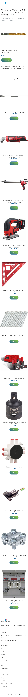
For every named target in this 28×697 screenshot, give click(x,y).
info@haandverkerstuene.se (8, 640)
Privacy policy (4, 686)
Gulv (2, 662)
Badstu (3, 651)
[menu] (25, 3)
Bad (2, 649)
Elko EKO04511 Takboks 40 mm (14, 467)
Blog (2, 678)
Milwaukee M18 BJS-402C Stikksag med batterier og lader (14, 246)
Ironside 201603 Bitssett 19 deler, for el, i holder (14, 511)
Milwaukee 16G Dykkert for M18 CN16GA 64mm (14, 335)
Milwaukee (14, 50)
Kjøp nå (6, 60)
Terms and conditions (6, 683)
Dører (2, 657)
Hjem (2, 17)
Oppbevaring (4, 668)
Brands (10, 50)
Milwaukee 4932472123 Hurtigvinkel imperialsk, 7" (14, 291)
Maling (2, 665)
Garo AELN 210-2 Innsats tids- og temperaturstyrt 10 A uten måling (14, 601)
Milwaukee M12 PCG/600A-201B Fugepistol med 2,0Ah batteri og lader (14, 201)
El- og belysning (5, 660)
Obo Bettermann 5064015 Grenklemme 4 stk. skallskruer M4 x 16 (14, 556)
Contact (3, 680)
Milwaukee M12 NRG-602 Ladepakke (14, 378)
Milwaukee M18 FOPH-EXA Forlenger (14, 112)
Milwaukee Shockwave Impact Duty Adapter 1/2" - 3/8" (14, 422)
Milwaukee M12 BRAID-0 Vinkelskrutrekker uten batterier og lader (14, 156)
